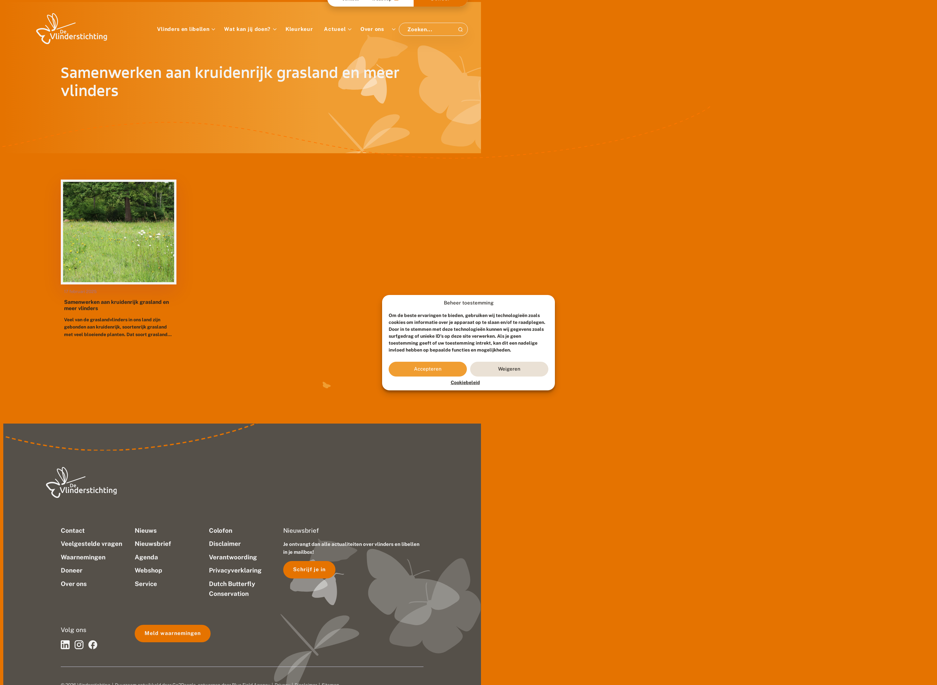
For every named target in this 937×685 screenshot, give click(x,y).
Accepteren (428, 369)
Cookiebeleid (465, 382)
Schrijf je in (309, 569)
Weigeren (509, 369)
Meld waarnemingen (173, 633)
